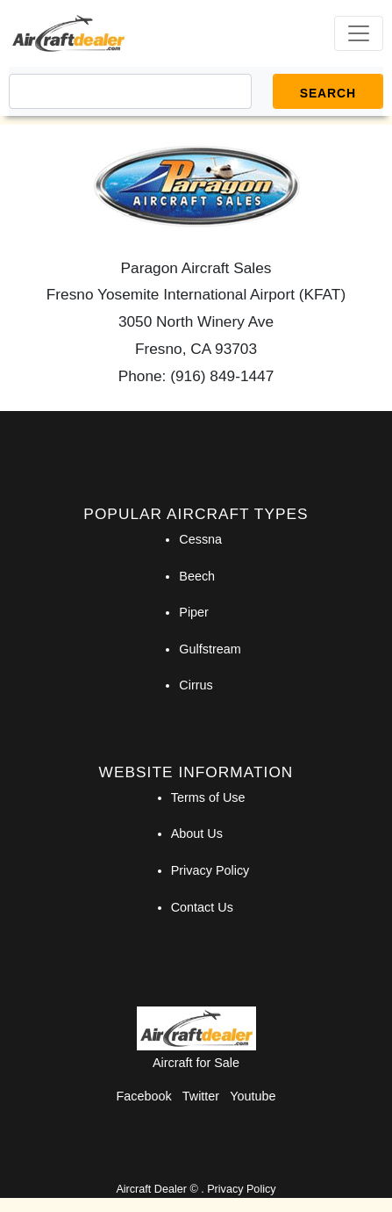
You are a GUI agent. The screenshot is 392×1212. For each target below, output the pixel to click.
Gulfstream (209, 649)
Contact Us (202, 907)
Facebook (144, 1096)
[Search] (130, 91)
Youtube (252, 1096)
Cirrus (195, 685)
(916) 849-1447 (222, 376)
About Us (197, 833)
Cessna (200, 539)
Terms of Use (208, 797)
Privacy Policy (210, 870)
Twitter (200, 1096)
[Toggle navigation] (358, 33)
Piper (194, 612)
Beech (197, 576)
